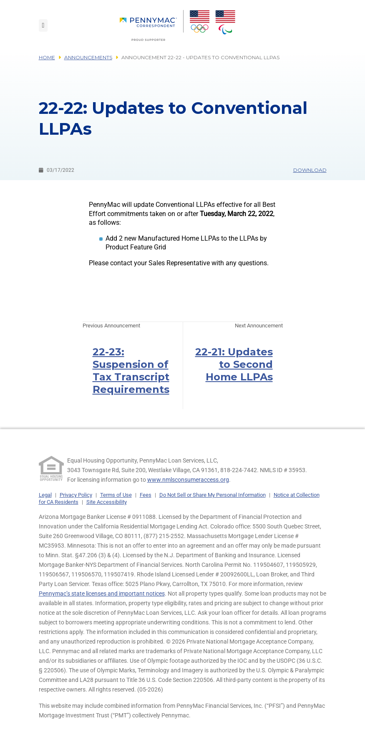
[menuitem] (152, 25)
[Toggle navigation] (43, 25)
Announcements (88, 57)
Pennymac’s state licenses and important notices (102, 593)
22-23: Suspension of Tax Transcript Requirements (131, 370)
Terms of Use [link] (116, 495)
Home (47, 57)
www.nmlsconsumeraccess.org (188, 479)
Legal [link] (45, 495)
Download (310, 170)
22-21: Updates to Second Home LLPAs (234, 364)
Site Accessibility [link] (106, 502)
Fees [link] (145, 495)
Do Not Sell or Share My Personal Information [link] (212, 495)
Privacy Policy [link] (76, 495)
